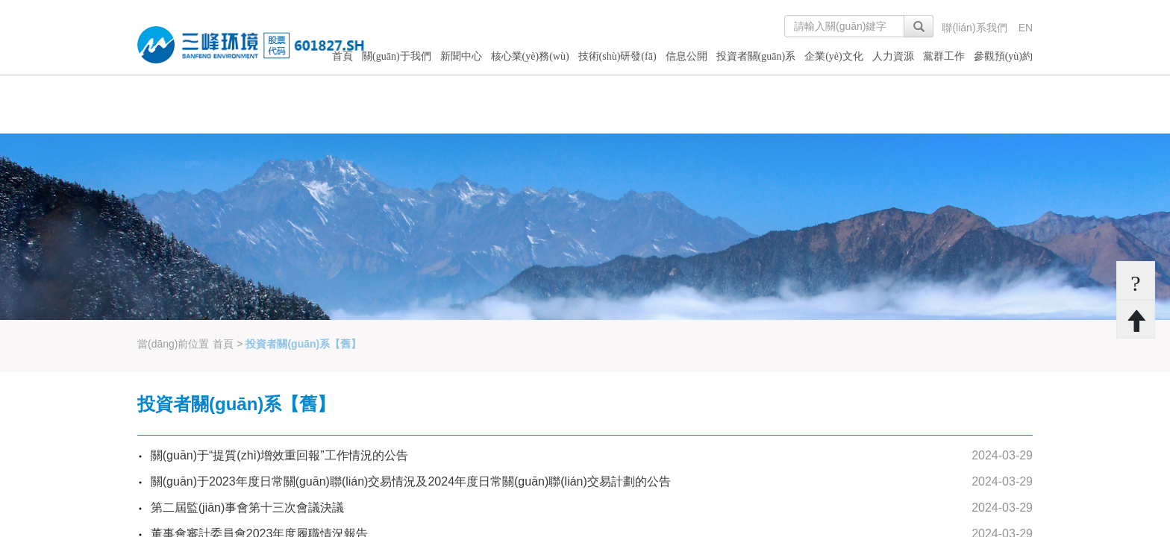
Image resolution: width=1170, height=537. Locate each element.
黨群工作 (944, 56)
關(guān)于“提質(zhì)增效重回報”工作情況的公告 (279, 455)
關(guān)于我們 (396, 56)
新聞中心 (461, 56)
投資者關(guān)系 (756, 56)
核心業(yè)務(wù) (530, 56)
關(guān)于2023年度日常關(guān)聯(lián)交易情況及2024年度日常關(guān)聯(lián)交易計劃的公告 (411, 481)
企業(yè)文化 (833, 56)
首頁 (342, 56)
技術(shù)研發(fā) (617, 56)
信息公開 (686, 56)
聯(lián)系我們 (974, 27)
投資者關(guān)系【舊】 (303, 344)
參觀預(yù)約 (1003, 56)
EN (1026, 27)
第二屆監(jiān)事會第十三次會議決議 (248, 507)
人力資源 (893, 56)
